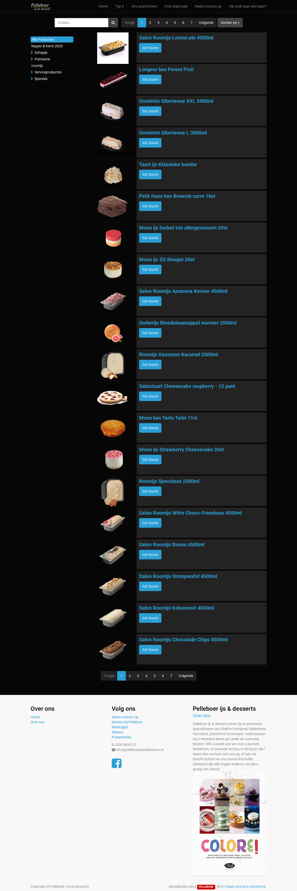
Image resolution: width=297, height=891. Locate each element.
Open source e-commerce (246, 886)
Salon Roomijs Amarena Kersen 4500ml (183, 291)
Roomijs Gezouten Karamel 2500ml (178, 354)
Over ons (37, 722)
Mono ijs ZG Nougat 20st (167, 259)
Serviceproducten (48, 72)
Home (35, 717)
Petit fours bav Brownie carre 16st (177, 196)
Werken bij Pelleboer (127, 722)
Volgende (206, 23)
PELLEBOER (206, 886)
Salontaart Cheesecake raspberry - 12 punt (187, 386)
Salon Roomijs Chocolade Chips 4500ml (183, 640)
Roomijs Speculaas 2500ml (169, 481)
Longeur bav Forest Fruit (166, 69)
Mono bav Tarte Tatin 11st (168, 418)
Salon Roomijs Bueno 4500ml (171, 545)
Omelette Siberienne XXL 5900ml (176, 101)
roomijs (37, 66)
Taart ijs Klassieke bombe (168, 164)
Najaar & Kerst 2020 (47, 46)
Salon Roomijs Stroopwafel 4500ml (178, 576)
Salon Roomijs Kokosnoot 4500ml (176, 608)
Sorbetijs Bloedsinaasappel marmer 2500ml (187, 323)
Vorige (130, 23)
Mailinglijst (120, 727)
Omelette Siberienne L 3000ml (173, 133)
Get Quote (150, 48)
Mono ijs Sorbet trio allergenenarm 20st (183, 228)
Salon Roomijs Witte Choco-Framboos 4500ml (190, 513)
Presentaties (121, 737)
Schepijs (41, 53)
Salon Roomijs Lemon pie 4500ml (176, 38)
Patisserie (42, 59)
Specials (41, 79)
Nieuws (117, 732)
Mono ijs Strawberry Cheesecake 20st (181, 450)
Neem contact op (125, 717)
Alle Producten (42, 39)
